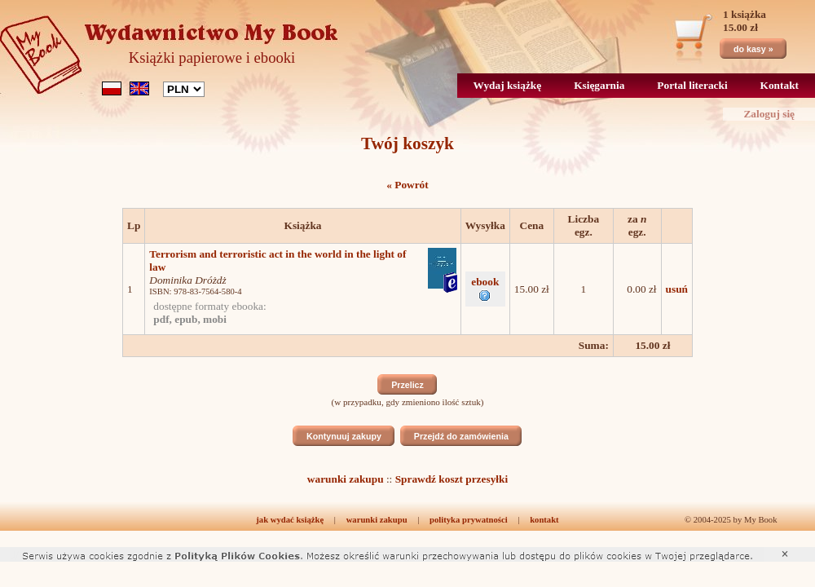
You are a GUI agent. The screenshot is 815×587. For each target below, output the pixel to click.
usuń (677, 289)
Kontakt (779, 85)
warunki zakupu (345, 479)
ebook (485, 288)
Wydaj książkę (508, 85)
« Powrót (407, 185)
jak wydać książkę (290, 519)
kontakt (544, 519)
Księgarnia (599, 85)
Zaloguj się (769, 114)
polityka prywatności (469, 519)
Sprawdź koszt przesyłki (451, 479)
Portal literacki (692, 85)
